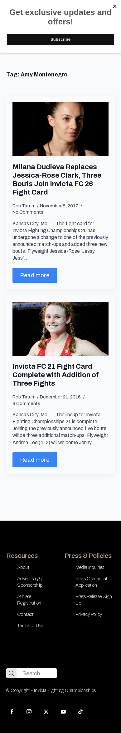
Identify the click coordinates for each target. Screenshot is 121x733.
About (23, 567)
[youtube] (63, 711)
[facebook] (11, 711)
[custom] (80, 711)
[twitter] (46, 711)
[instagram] (29, 711)
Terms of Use (30, 625)
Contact (25, 614)
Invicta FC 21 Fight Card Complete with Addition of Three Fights (55, 374)
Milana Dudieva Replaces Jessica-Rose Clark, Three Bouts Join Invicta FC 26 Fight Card (56, 179)
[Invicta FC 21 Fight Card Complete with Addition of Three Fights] (60, 329)
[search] (12, 673)
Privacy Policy (88, 614)
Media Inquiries (89, 567)
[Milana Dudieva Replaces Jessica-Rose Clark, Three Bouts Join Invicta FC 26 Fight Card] (60, 129)
